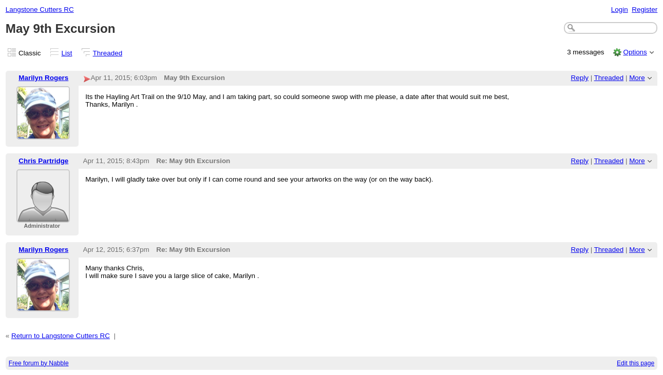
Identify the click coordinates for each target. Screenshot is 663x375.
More (637, 78)
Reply (580, 78)
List (67, 53)
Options (635, 52)
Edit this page (635, 363)
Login (619, 9)
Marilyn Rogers (43, 78)
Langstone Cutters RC (40, 9)
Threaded (108, 53)
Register (644, 9)
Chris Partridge (43, 161)
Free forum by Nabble (39, 363)
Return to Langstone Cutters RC (60, 336)
